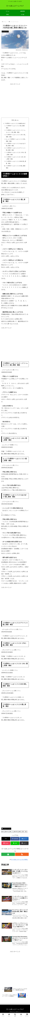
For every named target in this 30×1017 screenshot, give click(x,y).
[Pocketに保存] (5, 843)
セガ (11, 831)
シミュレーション (6, 828)
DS (3, 831)
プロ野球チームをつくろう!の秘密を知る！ (15, 123)
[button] (24, 843)
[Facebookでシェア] (15, 839)
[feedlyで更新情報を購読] (8, 854)
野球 (16, 831)
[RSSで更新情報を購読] (22, 854)
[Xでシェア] (5, 839)
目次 (13, 120)
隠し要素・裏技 (23, 831)
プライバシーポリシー (15, 1011)
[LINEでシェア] (15, 843)
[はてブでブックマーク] (24, 839)
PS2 (7, 831)
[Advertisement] (15, 100)
